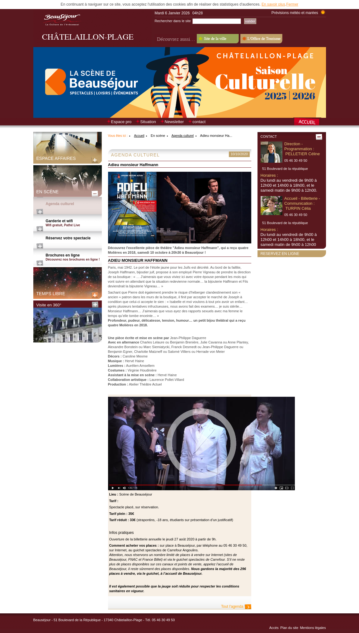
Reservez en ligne (280, 254)
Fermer (292, 4)
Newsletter (174, 121)
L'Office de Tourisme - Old (261, 38)
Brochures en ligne (74, 257)
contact (198, 121)
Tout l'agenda (232, 606)
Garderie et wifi (74, 223)
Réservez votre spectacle (68, 238)
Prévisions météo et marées (295, 13)
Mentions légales (313, 628)
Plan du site (289, 628)
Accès (274, 628)
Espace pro (121, 121)
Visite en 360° (48, 305)
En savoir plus (273, 4)
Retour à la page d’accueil (309, 122)
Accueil (139, 135)
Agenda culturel (60, 204)
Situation (148, 121)
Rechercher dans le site (173, 21)
